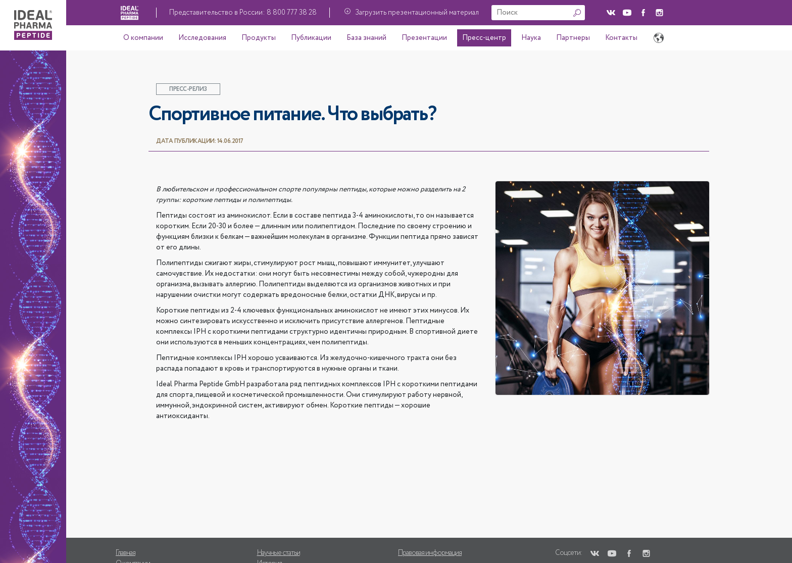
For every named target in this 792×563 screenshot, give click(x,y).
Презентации (424, 37)
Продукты (258, 37)
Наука (531, 37)
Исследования (202, 37)
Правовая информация (430, 552)
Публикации (311, 37)
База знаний (366, 37)
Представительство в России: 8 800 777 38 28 (243, 12)
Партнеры (573, 37)
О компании (143, 37)
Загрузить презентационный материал (417, 12)
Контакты (621, 37)
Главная (125, 552)
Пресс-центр (484, 37)
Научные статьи (278, 552)
